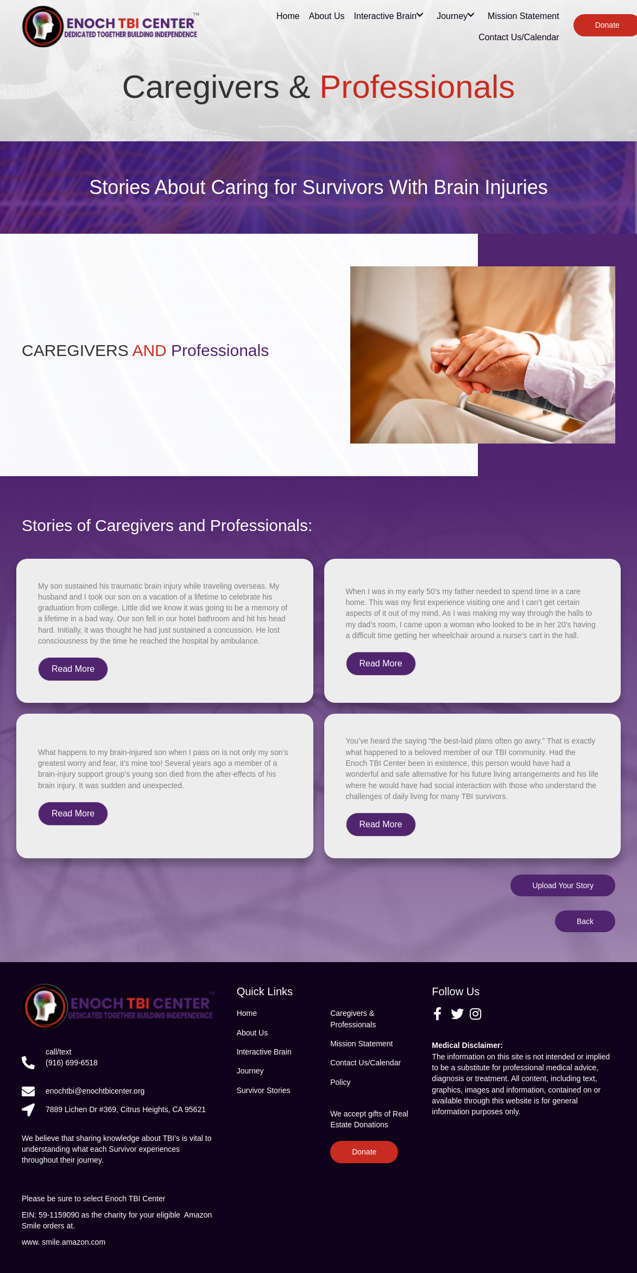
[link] (288, 14)
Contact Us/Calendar (365, 1062)
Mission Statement (361, 1043)
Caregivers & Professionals (353, 1018)
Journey (250, 1070)
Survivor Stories (264, 1090)
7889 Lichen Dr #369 (126, 1109)
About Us (252, 1032)
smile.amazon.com (76, 1242)
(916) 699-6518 (72, 1062)
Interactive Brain (264, 1051)
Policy (340, 1082)
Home (247, 1013)
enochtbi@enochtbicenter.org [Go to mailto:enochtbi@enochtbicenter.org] (95, 1091)
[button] (73, 669)
